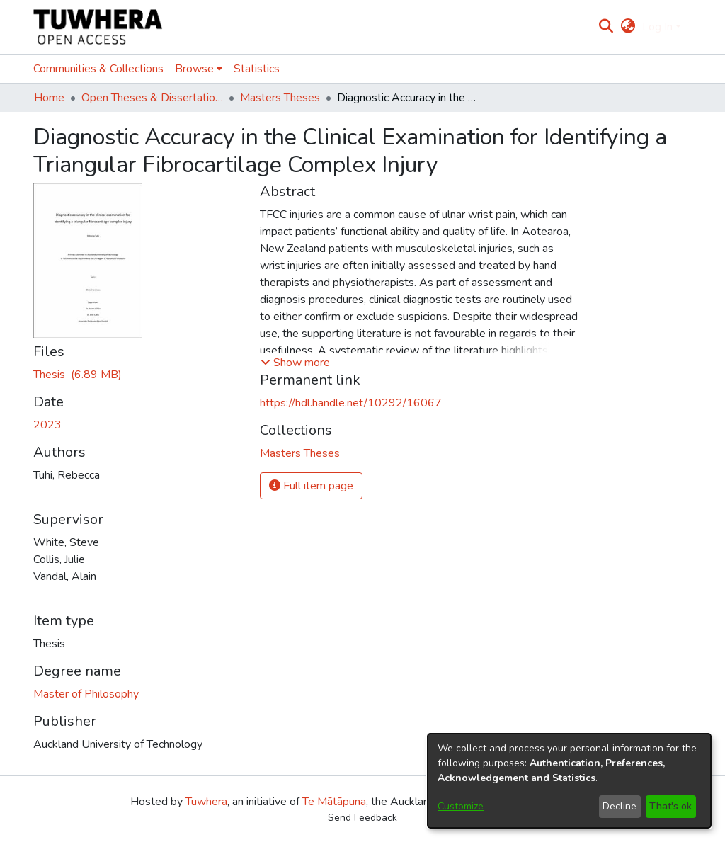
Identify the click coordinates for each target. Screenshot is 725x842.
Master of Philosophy (86, 694)
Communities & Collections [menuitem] (98, 68)
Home (49, 98)
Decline (619, 806)
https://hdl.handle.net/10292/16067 (351, 403)
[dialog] (569, 781)
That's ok (670, 806)
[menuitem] (627, 26)
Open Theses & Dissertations (152, 98)
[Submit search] (606, 26)
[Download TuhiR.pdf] (77, 374)
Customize (461, 806)
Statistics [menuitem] (257, 68)
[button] (295, 362)
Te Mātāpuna (334, 801)
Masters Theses (280, 98)
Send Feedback (362, 817)
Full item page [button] (311, 486)
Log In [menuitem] (657, 27)
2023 (47, 425)
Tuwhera (206, 801)
